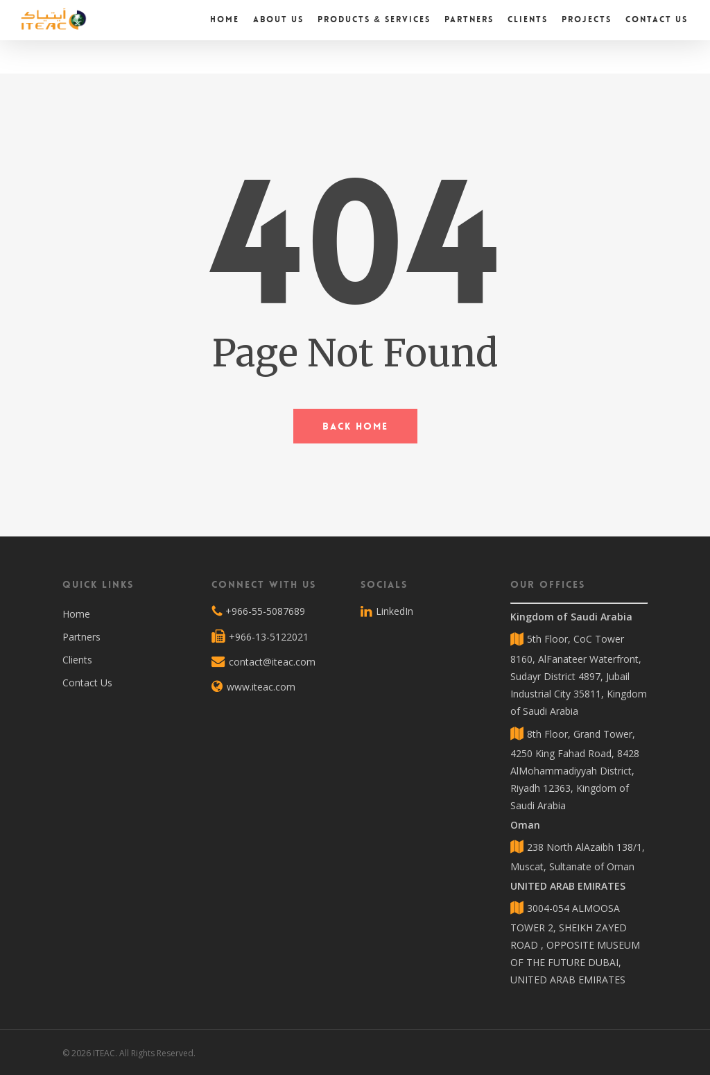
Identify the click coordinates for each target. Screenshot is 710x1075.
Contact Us (87, 682)
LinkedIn (387, 611)
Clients (77, 659)
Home (76, 613)
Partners (81, 636)
